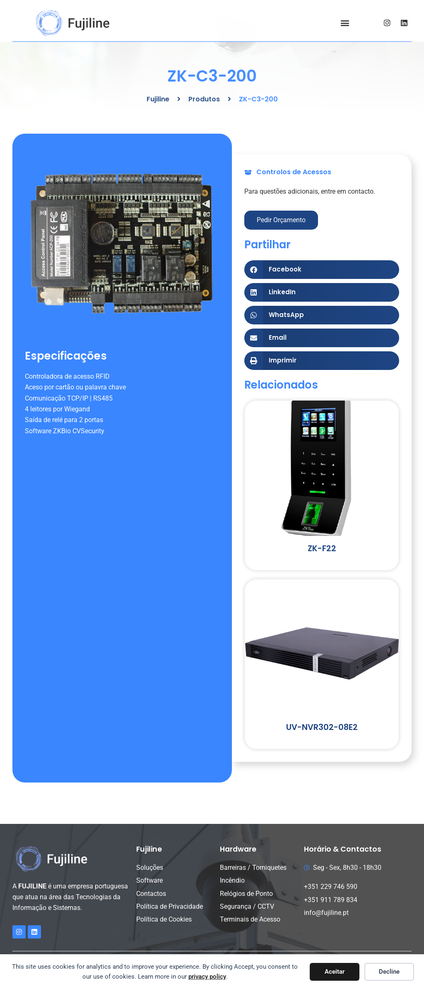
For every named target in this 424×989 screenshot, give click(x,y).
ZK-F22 (322, 548)
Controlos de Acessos (293, 172)
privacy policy (207, 976)
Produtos (204, 99)
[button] (345, 23)
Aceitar (334, 971)
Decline (389, 971)
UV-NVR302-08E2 (322, 727)
